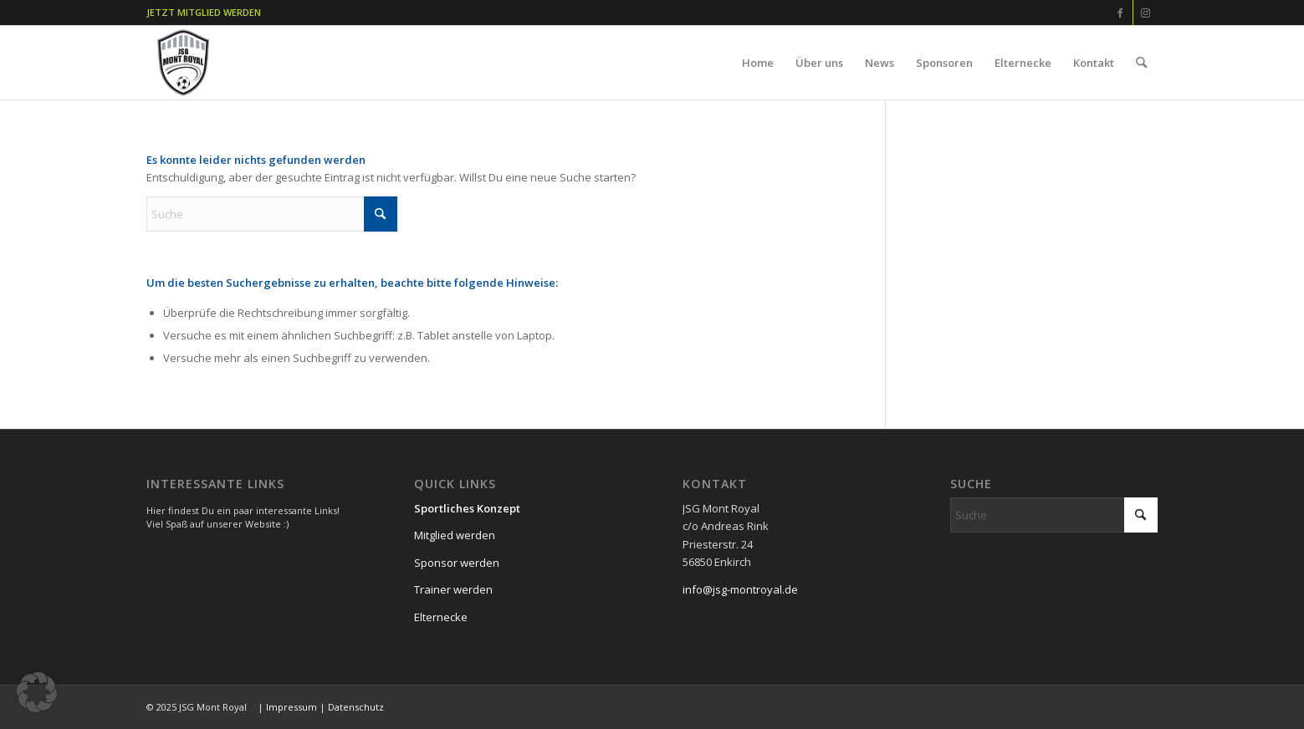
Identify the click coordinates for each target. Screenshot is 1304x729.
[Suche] (1141, 62)
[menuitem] (758, 62)
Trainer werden (453, 589)
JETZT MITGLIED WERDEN (203, 12)
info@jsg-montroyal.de (740, 589)
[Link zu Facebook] (1120, 12)
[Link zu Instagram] (1145, 12)
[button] (37, 692)
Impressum (291, 707)
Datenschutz (356, 707)
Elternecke (441, 616)
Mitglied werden (454, 535)
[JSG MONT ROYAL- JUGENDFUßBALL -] (183, 62)
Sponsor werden (456, 562)
